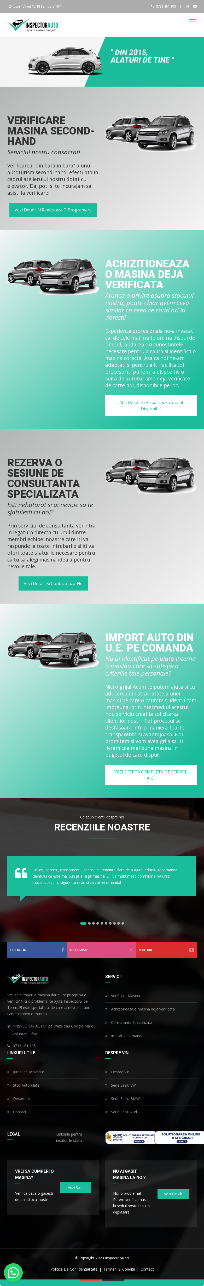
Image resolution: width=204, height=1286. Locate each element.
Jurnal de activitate (25, 1071)
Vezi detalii (173, 1193)
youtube (166, 950)
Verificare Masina (122, 995)
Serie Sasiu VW (120, 1085)
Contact (16, 1111)
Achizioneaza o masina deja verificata (140, 1009)
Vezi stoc (75, 1187)
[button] (83, 923)
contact (147, 1269)
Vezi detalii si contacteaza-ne (53, 583)
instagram (101, 950)
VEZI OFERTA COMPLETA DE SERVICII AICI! (151, 775)
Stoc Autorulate (23, 1085)
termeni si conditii (119, 1269)
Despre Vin (117, 1071)
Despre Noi (19, 1098)
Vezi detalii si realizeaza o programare (53, 210)
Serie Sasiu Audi (121, 1111)
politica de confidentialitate (74, 1269)
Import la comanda (124, 1035)
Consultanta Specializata (128, 1022)
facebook (37, 950)
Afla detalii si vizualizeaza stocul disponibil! (151, 406)
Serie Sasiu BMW (122, 1098)
